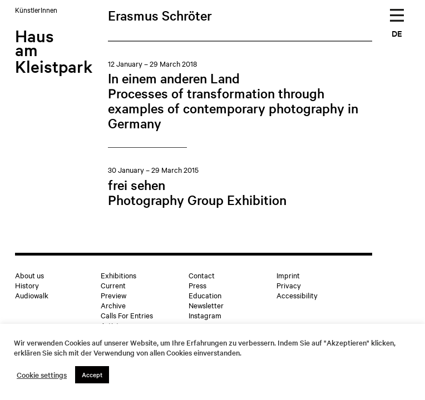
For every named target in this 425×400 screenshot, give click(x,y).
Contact (202, 275)
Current (113, 285)
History (27, 285)
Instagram (205, 315)
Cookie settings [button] (42, 375)
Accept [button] (92, 374)
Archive (113, 305)
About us (29, 275)
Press (197, 285)
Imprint (288, 275)
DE (397, 33)
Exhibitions (118, 275)
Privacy (288, 285)
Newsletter (206, 305)
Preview (113, 295)
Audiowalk (31, 295)
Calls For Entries (127, 315)
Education (205, 295)
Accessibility (297, 295)
